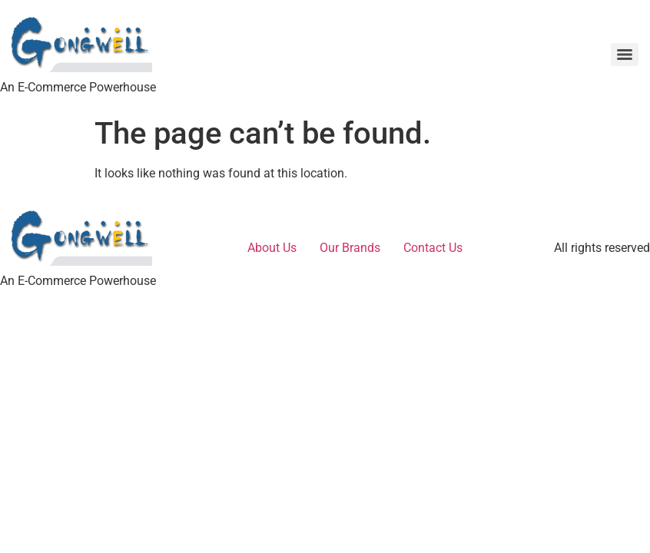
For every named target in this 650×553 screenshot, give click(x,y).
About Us (272, 247)
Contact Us (433, 247)
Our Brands (350, 247)
